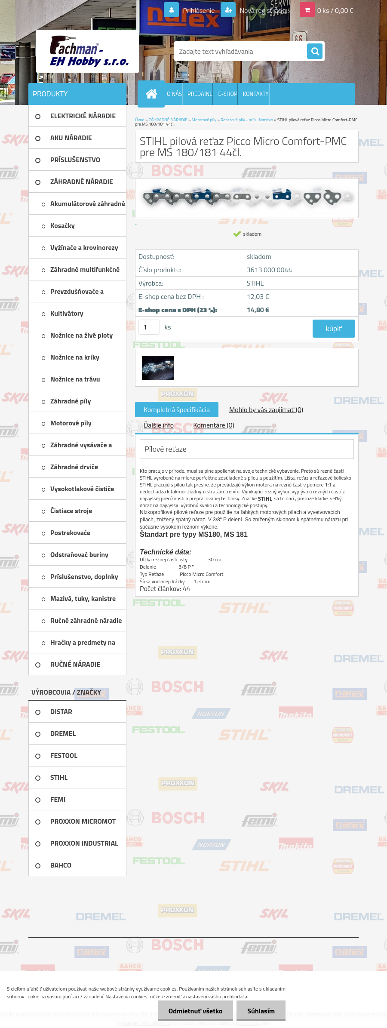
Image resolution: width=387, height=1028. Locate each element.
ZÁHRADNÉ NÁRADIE (168, 120)
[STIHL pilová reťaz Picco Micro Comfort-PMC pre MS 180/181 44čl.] (157, 357)
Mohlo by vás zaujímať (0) (266, 409)
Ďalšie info (159, 425)
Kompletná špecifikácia (177, 409)
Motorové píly (204, 120)
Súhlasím (261, 1011)
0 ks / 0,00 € (335, 10)
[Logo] (87, 51)
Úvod (139, 120)
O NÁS (174, 93)
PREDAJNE (200, 93)
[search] (314, 51)
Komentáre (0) (213, 425)
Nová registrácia (262, 10)
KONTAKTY (256, 93)
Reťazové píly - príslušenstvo (247, 120)
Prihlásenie (198, 10)
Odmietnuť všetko (195, 1011)
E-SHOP (227, 93)
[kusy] (149, 327)
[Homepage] (153, 94)
